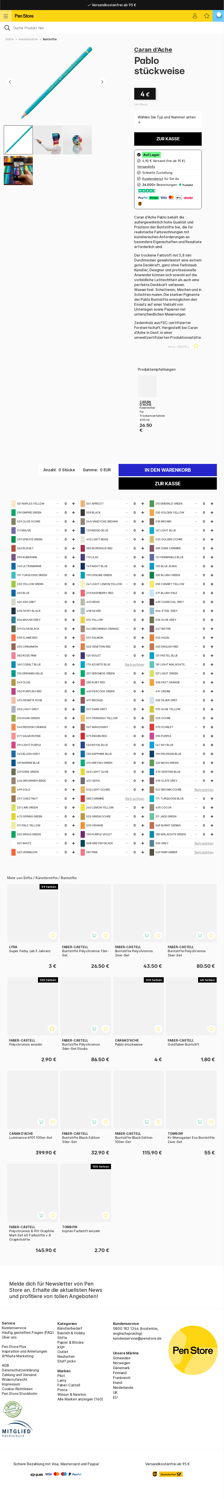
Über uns (9, 1337)
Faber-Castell (68, 1385)
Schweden (122, 1358)
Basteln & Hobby (71, 1333)
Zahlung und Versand (19, 1375)
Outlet (62, 1352)
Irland (117, 1382)
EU (115, 1397)
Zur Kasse (168, 138)
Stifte (10, 39)
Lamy (61, 1380)
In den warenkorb (168, 470)
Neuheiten (66, 1356)
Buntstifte (50, 39)
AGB (5, 1365)
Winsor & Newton (71, 1394)
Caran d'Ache (153, 49)
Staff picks (66, 1361)
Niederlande (123, 1387)
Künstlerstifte (28, 39)
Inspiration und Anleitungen (24, 1351)
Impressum (11, 1384)
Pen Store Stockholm (19, 1393)
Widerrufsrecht (14, 1379)
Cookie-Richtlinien (17, 1389)
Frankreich (121, 1377)
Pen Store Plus (14, 1346)
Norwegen (121, 1363)
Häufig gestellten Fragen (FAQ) (28, 1332)
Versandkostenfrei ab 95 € (112, 5)
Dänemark (121, 1368)
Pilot (61, 1375)
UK (115, 1392)
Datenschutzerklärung (20, 1370)
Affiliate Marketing (17, 1356)
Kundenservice (14, 1328)
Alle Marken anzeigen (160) (80, 1399)
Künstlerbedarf (70, 1328)
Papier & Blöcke (70, 1342)
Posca (62, 1389)
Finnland (120, 1373)
